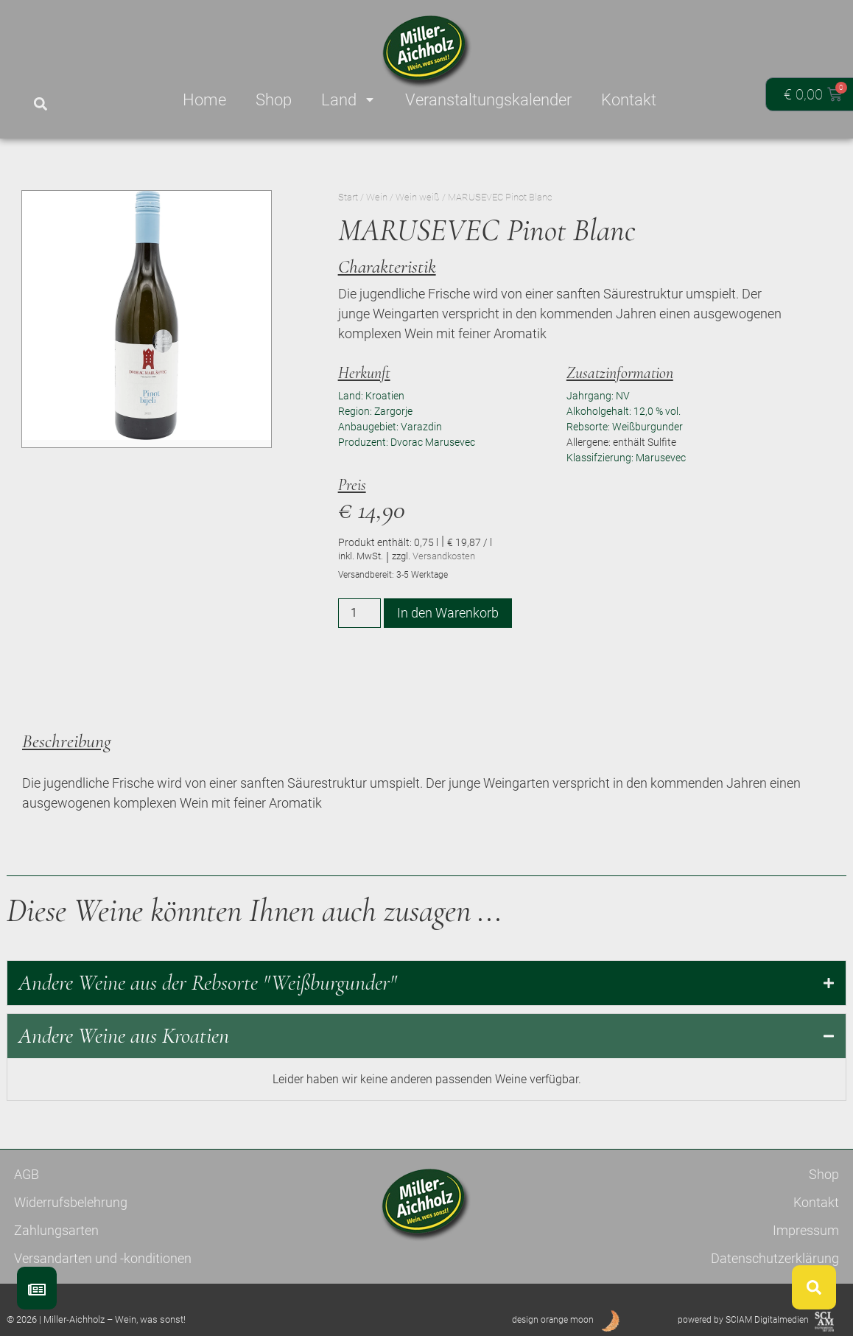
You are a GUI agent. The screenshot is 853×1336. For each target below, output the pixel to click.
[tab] (426, 983)
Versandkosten (444, 556)
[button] (40, 104)
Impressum (806, 1230)
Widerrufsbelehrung (70, 1202)
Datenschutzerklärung (775, 1258)
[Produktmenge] (359, 613)
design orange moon (553, 1320)
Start (348, 197)
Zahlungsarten (56, 1230)
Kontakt (816, 1202)
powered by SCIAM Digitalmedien (743, 1320)
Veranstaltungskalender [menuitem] (488, 100)
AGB (26, 1174)
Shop (824, 1174)
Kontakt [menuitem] (628, 100)
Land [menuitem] (348, 100)
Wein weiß (418, 197)
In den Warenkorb (448, 612)
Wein (376, 197)
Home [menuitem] (204, 100)
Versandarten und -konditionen (103, 1258)
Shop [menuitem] (274, 100)
